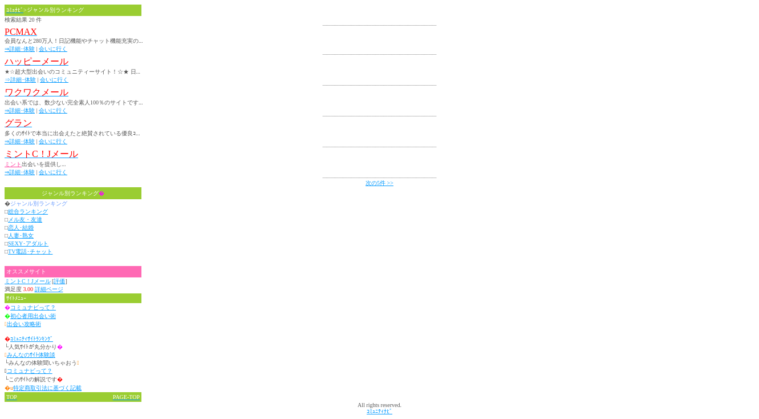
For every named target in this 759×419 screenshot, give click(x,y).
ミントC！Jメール (28, 281)
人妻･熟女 (21, 235)
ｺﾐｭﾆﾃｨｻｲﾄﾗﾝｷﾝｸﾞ (31, 339)
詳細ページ (49, 289)
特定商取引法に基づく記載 (47, 388)
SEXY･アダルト (28, 243)
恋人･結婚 (21, 227)
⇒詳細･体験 (20, 49)
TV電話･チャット (30, 251)
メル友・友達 (25, 219)
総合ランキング (28, 211)
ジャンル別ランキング (73, 193)
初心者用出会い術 (33, 316)
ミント (13, 164)
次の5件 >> (379, 183)
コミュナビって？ (33, 307)
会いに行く (53, 49)
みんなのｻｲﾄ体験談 (31, 355)
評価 (59, 281)
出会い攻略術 (24, 324)
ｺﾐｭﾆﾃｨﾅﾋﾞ (379, 411)
